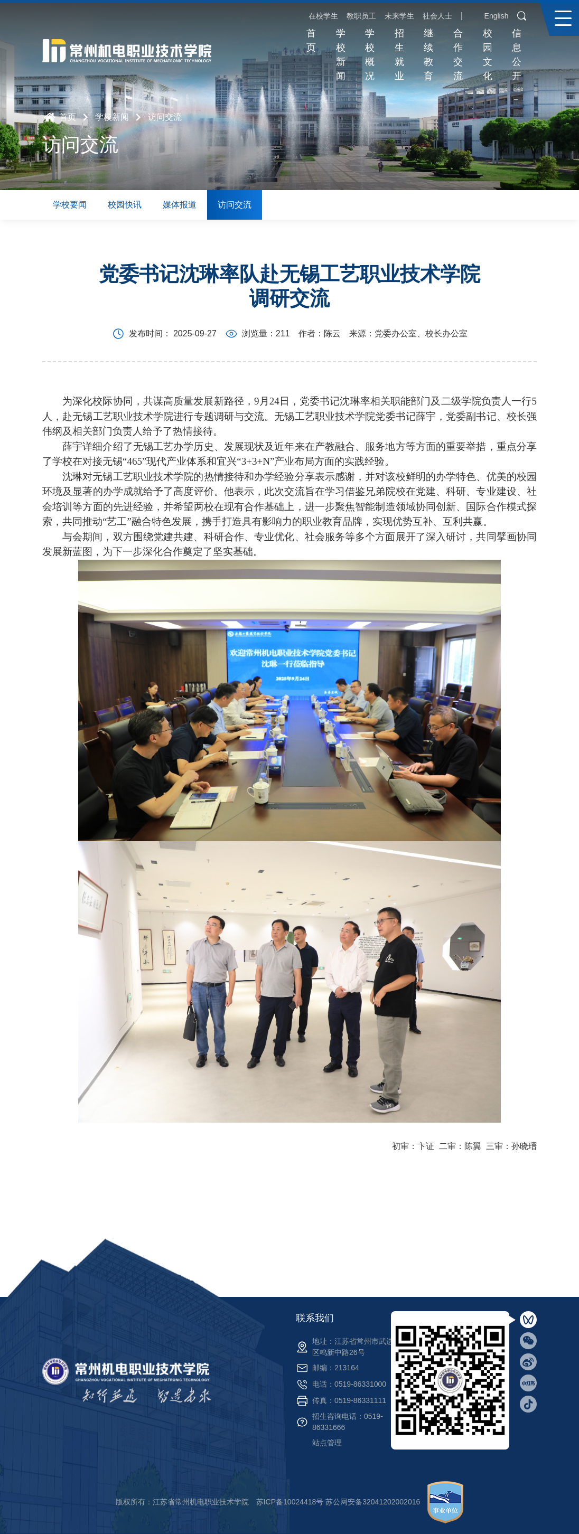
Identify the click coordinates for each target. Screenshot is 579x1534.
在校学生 (323, 16)
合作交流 (458, 54)
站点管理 (327, 1442)
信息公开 (516, 54)
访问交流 (165, 116)
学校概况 (370, 54)
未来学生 (399, 16)
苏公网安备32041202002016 (372, 1502)
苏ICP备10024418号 (290, 1502)
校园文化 (487, 54)
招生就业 (399, 54)
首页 (311, 40)
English (496, 16)
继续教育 (428, 54)
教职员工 (361, 16)
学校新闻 (340, 54)
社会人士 (437, 16)
